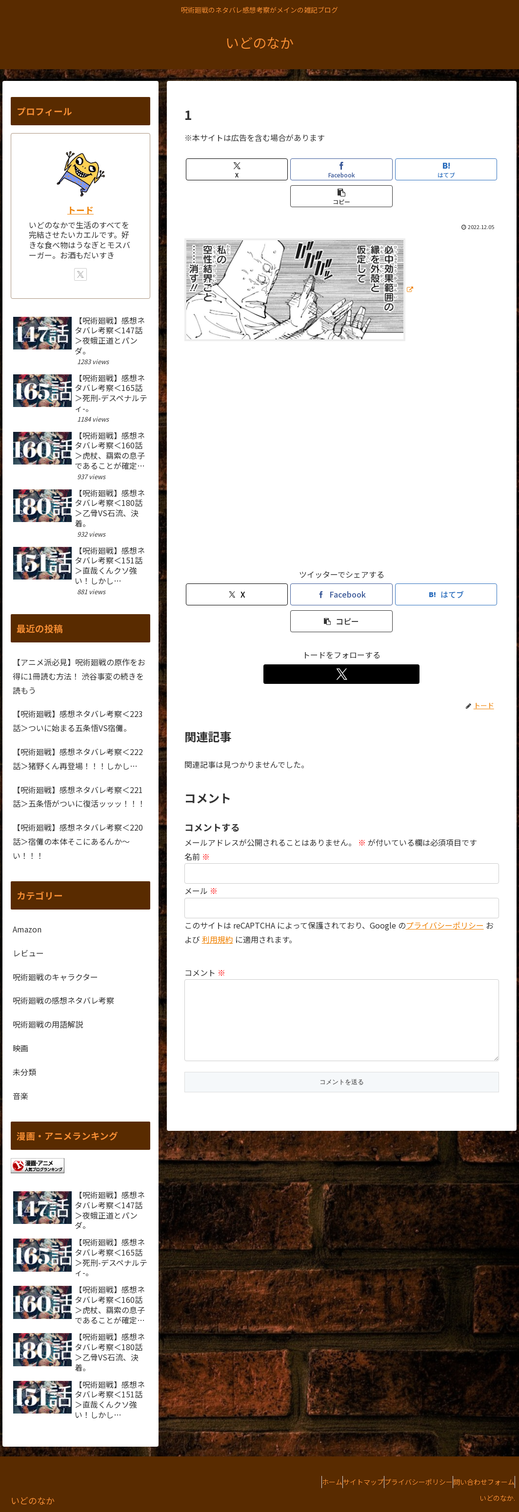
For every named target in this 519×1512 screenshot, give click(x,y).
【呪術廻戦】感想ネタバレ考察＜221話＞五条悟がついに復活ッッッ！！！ (79, 797)
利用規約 (217, 939)
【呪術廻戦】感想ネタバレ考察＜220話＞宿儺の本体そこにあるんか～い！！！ (78, 841)
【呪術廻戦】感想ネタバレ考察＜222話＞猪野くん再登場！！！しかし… (78, 759)
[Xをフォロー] (341, 674)
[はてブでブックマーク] (446, 169)
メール (201, 890)
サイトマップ (339, 1482)
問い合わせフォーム (479, 1482)
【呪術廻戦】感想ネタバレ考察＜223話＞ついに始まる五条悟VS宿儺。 (78, 721)
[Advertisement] (341, 459)
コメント (204, 972)
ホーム (298, 1482)
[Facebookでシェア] (341, 169)
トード (80, 210)
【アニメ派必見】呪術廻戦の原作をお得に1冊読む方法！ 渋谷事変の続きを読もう (79, 676)
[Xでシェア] (237, 169)
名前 (197, 856)
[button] (341, 196)
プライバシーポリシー (445, 925)
